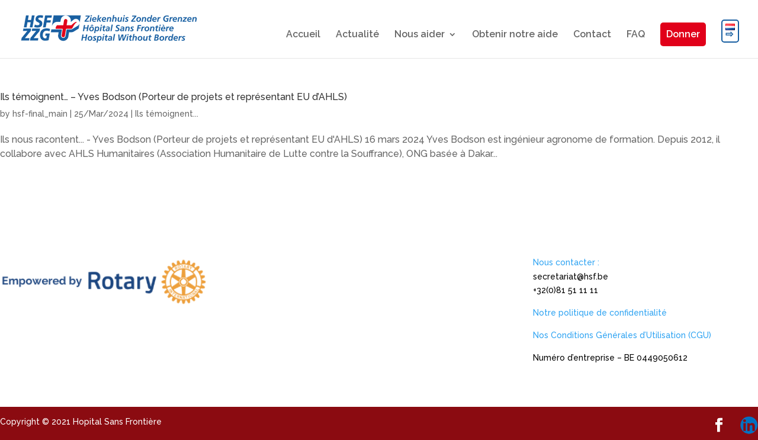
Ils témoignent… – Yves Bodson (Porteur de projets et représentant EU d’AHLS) (173, 96)
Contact (592, 35)
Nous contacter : (566, 262)
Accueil (303, 35)
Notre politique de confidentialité (600, 312)
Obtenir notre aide (515, 35)
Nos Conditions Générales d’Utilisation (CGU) (622, 335)
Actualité (357, 35)
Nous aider (419, 35)
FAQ (636, 35)
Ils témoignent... (166, 113)
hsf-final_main (40, 113)
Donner (683, 34)
